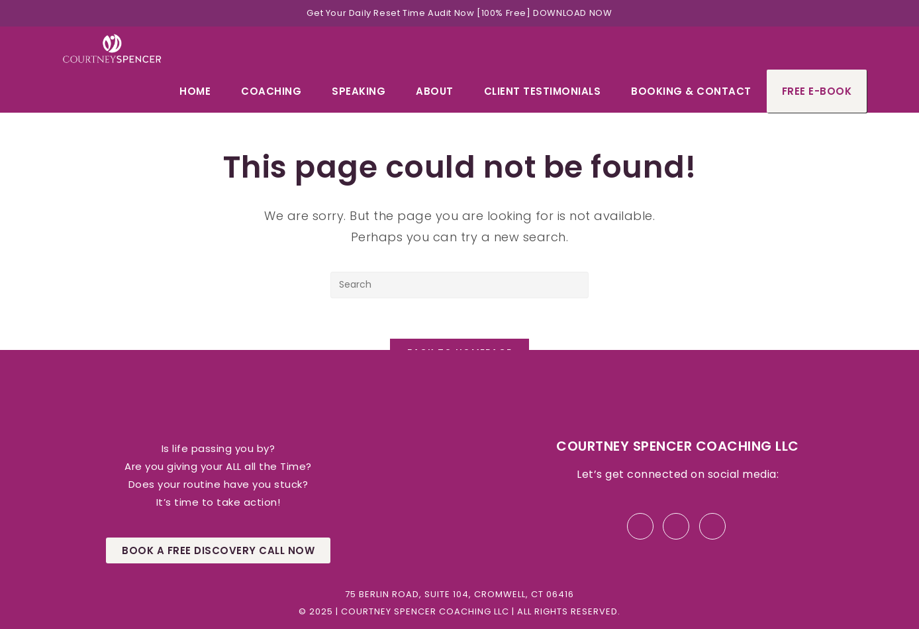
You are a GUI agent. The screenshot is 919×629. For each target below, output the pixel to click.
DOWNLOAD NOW (572, 13)
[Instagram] (712, 526)
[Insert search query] (459, 285)
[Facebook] (640, 526)
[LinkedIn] (676, 526)
